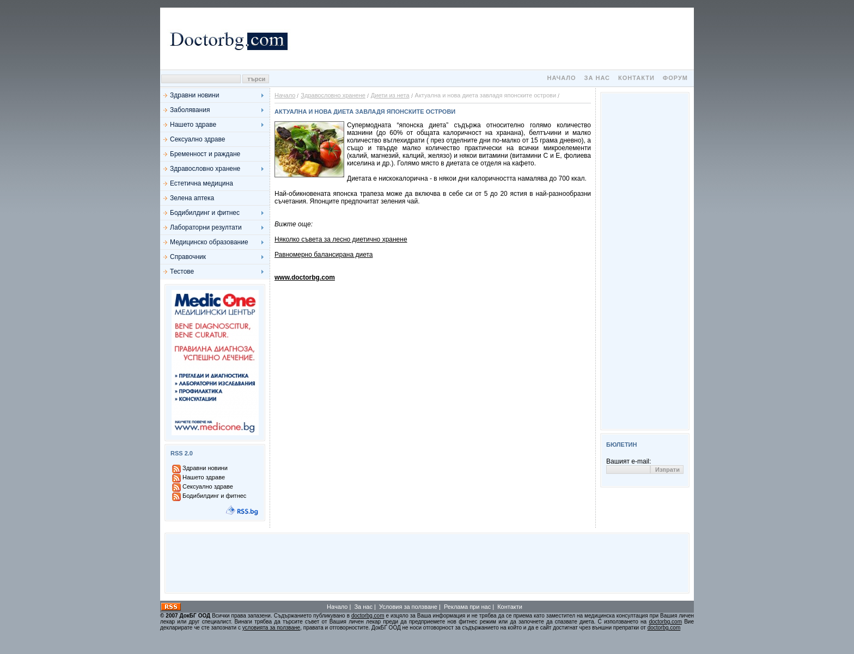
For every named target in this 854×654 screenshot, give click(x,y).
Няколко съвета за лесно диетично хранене (340, 239)
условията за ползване (271, 628)
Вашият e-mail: (628, 461)
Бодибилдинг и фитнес (205, 213)
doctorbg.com (368, 616)
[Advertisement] (492, 38)
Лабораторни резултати (206, 227)
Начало (561, 78)
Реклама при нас (467, 606)
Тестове (182, 271)
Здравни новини (194, 95)
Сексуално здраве (197, 139)
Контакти (636, 78)
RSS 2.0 (181, 453)
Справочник (188, 257)
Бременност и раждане (205, 154)
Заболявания (190, 110)
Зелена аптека (192, 198)
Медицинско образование (209, 242)
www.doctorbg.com (304, 277)
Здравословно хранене (205, 168)
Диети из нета (390, 95)
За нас (597, 78)
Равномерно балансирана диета (323, 254)
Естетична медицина (201, 183)
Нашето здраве (193, 124)
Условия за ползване (408, 606)
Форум (675, 78)
